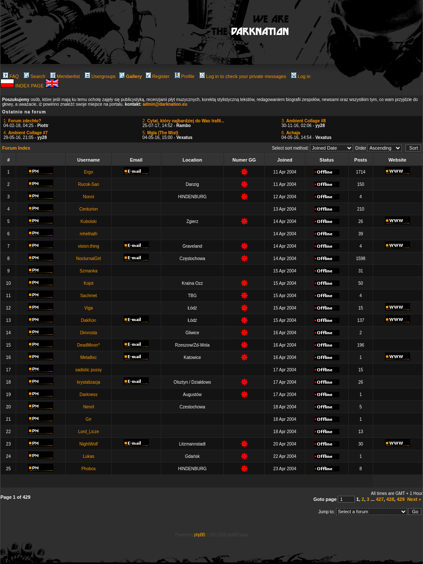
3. (303, 121)
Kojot (88, 283)
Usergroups (100, 76)
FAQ (11, 76)
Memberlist (65, 76)
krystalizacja (88, 382)
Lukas (88, 456)
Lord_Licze (88, 431)
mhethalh (88, 233)
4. (25, 132)
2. (183, 121)
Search (34, 76)
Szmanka (89, 271)
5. (160, 132)
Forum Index (16, 147)
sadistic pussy (88, 369)
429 (400, 499)
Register (158, 76)
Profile (184, 76)
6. (290, 132)
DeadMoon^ (88, 345)
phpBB (199, 534)
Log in (300, 76)
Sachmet (88, 295)
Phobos (88, 468)
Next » (414, 499)
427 (379, 499)
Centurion (88, 209)
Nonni (88, 196)
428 (390, 499)
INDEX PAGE (30, 85)
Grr (88, 419)
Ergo (88, 172)
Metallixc (88, 357)
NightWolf (88, 444)
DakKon (88, 320)
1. (22, 121)
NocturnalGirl (88, 258)
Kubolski (89, 221)
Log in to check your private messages (243, 76)
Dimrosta (88, 332)
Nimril (88, 407)
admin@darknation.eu (164, 104)
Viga (88, 308)
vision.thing (88, 246)
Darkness (89, 394)
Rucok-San (88, 184)
